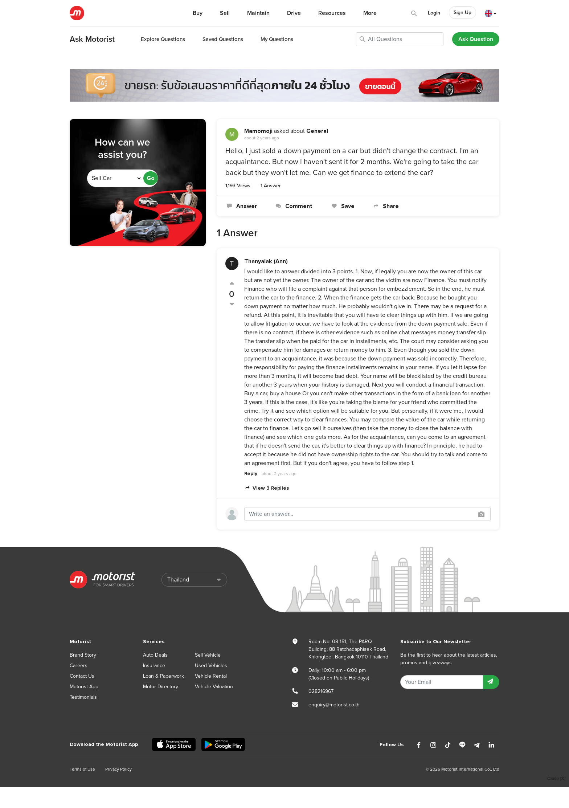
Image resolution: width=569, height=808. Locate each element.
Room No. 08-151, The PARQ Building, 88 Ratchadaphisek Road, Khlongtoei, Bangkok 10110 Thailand (348, 649)
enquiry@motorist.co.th (334, 705)
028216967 (320, 691)
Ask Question (475, 39)
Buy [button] (197, 13)
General (317, 131)
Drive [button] (294, 13)
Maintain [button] (258, 13)
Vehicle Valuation (214, 686)
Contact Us (82, 676)
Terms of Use (82, 769)
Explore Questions (163, 39)
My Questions (277, 39)
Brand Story (83, 655)
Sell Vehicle (208, 655)
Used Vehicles (211, 665)
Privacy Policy (118, 769)
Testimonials (83, 697)
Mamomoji (258, 131)
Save (342, 206)
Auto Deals (155, 655)
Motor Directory (160, 686)
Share (385, 206)
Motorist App (84, 686)
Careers (78, 665)
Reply (250, 473)
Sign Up (462, 12)
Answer (241, 206)
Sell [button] (225, 13)
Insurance (154, 665)
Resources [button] (332, 13)
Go (151, 178)
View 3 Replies (266, 488)
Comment (293, 206)
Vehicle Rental (211, 676)
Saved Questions (222, 39)
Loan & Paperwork (163, 676)
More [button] (370, 13)
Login (434, 13)
